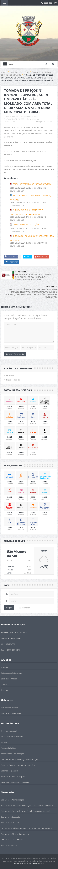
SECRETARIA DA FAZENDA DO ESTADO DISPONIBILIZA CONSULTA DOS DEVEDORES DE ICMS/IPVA (34, 277)
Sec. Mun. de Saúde (9, 845)
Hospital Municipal (9, 731)
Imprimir (40, 121)
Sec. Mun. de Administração (12, 800)
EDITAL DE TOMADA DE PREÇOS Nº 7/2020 (32, 184)
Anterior (20, 271)
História (4, 667)
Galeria (4, 684)
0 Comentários (9, 121)
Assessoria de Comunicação (12, 753)
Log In (9, 607)
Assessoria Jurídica (8, 748)
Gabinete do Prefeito (9, 707)
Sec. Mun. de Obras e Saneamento (15, 834)
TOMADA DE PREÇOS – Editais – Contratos (23, 119)
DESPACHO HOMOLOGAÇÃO (26, 224)
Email (50, 121)
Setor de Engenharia (9, 771)
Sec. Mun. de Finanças (10, 822)
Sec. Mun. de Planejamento (12, 839)
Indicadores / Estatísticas (11, 673)
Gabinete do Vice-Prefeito (11, 713)
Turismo (4, 690)
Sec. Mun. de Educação (10, 817)
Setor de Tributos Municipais (13, 776)
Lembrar (24, 608)
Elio (16, 117)
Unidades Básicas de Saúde (12, 736)
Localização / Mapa (9, 679)
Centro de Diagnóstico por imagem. (15, 782)
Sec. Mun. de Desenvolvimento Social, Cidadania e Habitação (26, 811)
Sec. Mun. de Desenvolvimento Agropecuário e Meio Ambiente (27, 805)
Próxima (51, 286)
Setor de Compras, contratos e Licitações (18, 765)
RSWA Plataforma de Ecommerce (29, 863)
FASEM (4, 742)
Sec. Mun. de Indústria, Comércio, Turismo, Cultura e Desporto (26, 828)
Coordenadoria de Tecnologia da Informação (19, 759)
